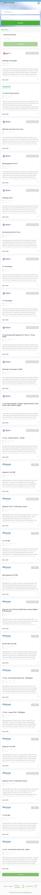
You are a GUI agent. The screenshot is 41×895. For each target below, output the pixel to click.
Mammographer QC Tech (9, 163)
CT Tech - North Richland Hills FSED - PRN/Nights (17, 678)
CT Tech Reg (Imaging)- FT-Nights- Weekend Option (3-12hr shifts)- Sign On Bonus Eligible (20, 404)
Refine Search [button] (4, 29)
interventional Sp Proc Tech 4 (11, 232)
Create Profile (29, 886)
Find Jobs (20, 23)
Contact (11, 886)
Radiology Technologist (9, 61)
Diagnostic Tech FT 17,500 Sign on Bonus (14, 506)
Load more (20, 874)
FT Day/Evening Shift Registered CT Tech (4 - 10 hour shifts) (18, 336)
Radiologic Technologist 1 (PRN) (12, 369)
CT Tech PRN (6, 541)
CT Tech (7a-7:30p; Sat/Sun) (10, 93)
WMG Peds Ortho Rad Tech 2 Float (12, 129)
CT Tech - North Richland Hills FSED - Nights (16, 849)
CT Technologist (7, 266)
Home (5, 886)
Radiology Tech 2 (7, 198)
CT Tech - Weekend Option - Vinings (13, 438)
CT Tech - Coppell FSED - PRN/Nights (13, 712)
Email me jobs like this (9, 34)
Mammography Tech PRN (10, 575)
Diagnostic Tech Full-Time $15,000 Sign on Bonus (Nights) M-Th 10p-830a (20, 610)
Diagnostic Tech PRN (8, 472)
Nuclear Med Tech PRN (9, 644)
